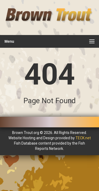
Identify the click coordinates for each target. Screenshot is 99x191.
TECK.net (83, 138)
